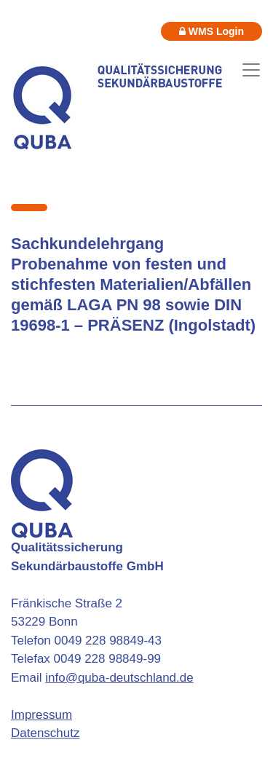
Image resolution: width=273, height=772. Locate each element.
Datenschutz (45, 733)
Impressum (41, 715)
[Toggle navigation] (251, 70)
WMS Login (211, 31)
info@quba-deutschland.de (119, 678)
